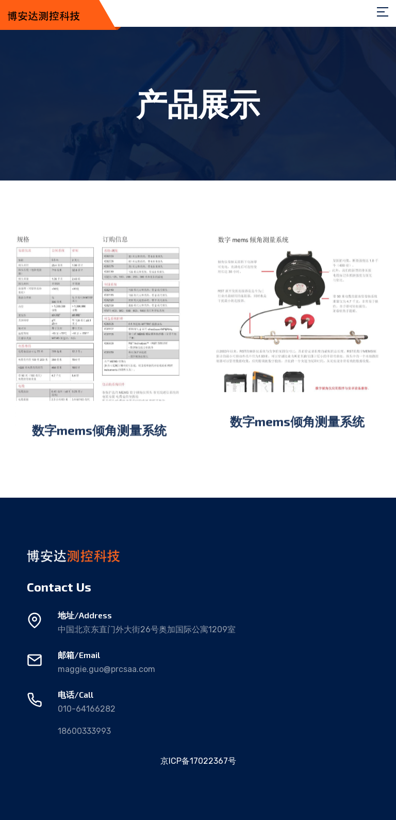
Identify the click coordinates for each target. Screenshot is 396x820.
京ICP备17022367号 (198, 761)
